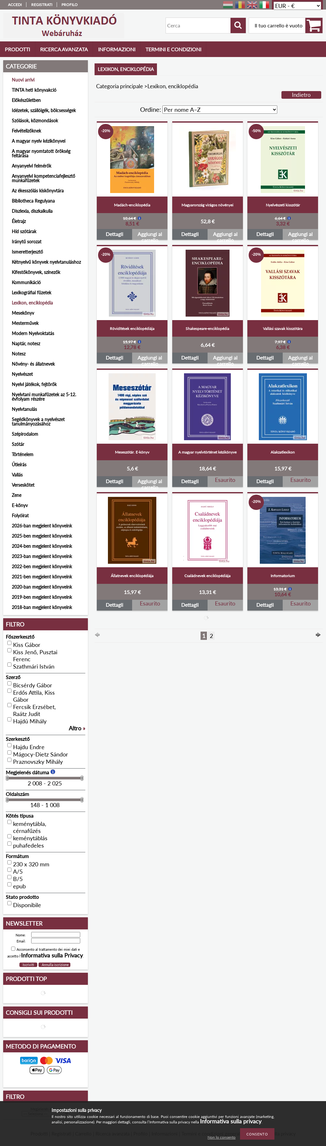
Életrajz (19, 221)
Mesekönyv (23, 313)
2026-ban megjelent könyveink (42, 525)
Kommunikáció (26, 282)
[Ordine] (219, 109)
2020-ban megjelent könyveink (42, 587)
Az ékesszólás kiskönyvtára (38, 190)
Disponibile (27, 904)
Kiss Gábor (26, 644)
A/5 (18, 871)
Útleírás (19, 464)
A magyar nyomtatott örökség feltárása (41, 153)
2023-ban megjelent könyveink (42, 556)
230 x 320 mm (31, 864)
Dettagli (114, 234)
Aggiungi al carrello (150, 235)
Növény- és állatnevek (33, 364)
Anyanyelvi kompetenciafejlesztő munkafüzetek (43, 178)
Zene (16, 495)
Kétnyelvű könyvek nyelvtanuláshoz (46, 262)
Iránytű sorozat (26, 241)
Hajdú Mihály (29, 721)
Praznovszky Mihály (38, 761)
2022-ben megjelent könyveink (42, 566)
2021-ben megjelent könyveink (42, 576)
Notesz (18, 353)
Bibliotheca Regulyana (33, 201)
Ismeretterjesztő (27, 251)
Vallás (17, 474)
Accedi (15, 4)
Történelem (22, 454)
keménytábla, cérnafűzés (29, 827)
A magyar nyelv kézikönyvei (38, 141)
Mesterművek (25, 323)
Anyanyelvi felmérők (31, 165)
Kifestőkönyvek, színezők (36, 272)
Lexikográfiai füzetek (31, 292)
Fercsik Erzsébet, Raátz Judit (34, 710)
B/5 (18, 878)
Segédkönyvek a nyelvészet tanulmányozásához (38, 421)
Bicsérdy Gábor (32, 685)
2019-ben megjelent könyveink (42, 597)
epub (19, 886)
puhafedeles (28, 845)
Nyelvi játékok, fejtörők (34, 384)
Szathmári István (33, 666)
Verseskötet (23, 485)
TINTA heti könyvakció (34, 90)
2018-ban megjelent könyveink (42, 607)
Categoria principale (119, 86)
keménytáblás (30, 838)
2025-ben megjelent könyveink (42, 536)
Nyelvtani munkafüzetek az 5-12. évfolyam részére (44, 397)
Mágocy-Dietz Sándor (40, 754)
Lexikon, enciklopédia (32, 302)
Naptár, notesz (26, 343)
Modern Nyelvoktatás (33, 333)
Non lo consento (222, 1137)
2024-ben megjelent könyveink (42, 546)
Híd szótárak (24, 231)
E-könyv (20, 505)
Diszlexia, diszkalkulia (32, 211)
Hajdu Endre (29, 746)
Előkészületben (26, 100)
